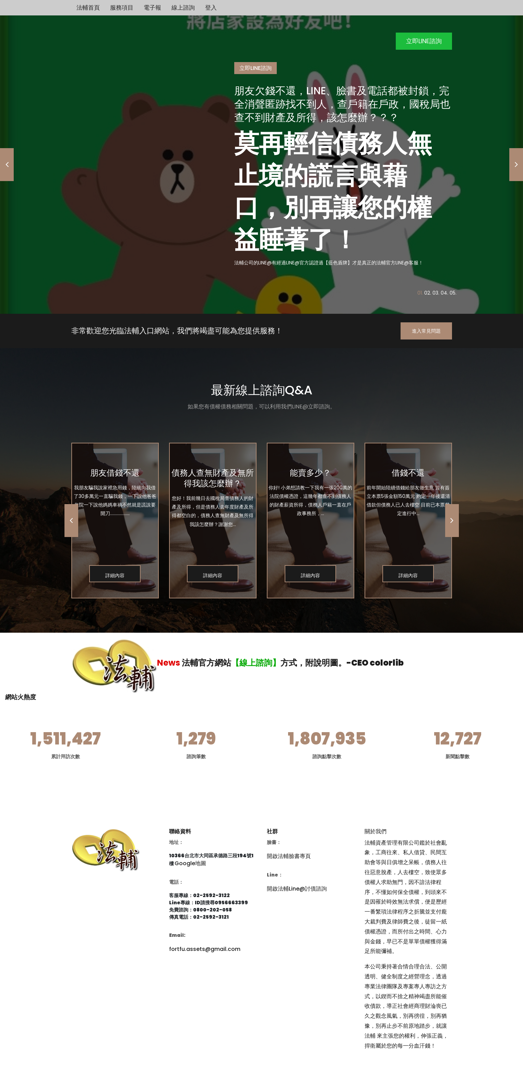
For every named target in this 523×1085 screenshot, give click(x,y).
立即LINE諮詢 (424, 41)
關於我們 (376, 831)
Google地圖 (190, 863)
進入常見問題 (426, 330)
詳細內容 (114, 575)
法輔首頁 (88, 7)
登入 (211, 7)
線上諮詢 (183, 7)
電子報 (152, 7)
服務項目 (121, 7)
